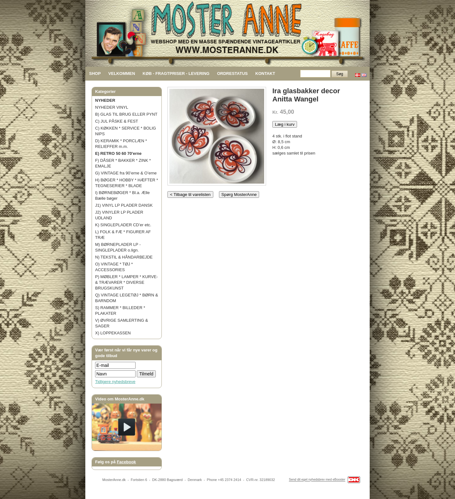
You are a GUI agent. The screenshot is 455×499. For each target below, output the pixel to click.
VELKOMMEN (121, 73)
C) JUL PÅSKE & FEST (116, 121)
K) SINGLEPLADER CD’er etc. (123, 224)
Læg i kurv (284, 124)
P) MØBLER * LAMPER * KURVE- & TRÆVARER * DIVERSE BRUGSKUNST (126, 282)
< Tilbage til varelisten (190, 194)
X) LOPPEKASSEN (113, 333)
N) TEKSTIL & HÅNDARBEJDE (124, 257)
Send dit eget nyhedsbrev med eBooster (317, 480)
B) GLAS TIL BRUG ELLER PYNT (126, 114)
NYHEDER (105, 100)
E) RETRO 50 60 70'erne (118, 153)
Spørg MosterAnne (239, 194)
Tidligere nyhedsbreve (115, 381)
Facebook (126, 461)
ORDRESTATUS (232, 73)
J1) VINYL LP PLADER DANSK (124, 205)
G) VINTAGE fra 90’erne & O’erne (126, 173)
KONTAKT (265, 73)
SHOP (95, 73)
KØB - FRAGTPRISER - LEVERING (176, 73)
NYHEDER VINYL (111, 107)
